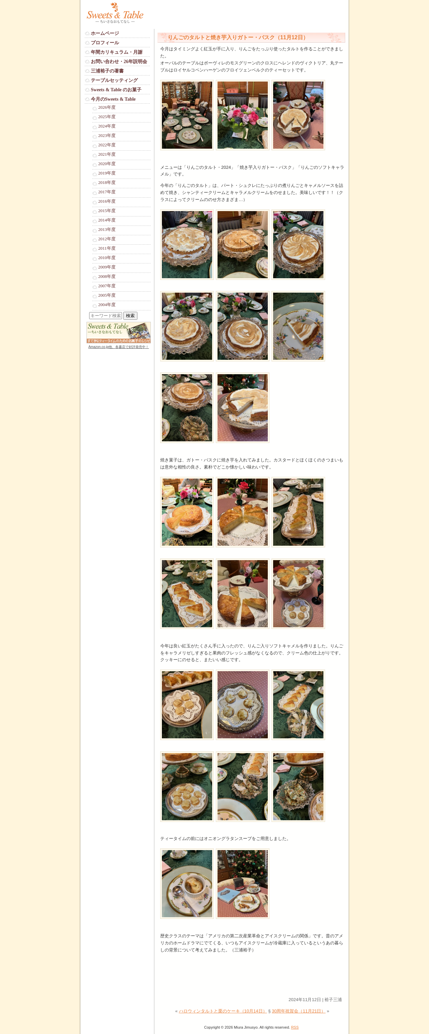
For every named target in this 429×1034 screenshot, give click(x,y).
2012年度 (107, 239)
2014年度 (107, 220)
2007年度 (107, 286)
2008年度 (107, 276)
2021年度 (107, 154)
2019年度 (107, 173)
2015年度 (107, 210)
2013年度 (107, 229)
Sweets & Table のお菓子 (116, 89)
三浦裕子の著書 (107, 70)
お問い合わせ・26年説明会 (119, 61)
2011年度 (107, 248)
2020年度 (107, 163)
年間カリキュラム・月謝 (116, 52)
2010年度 (107, 257)
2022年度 (107, 145)
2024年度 (107, 126)
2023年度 (107, 135)
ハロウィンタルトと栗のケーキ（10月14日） (223, 1011)
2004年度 (107, 304)
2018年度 (107, 182)
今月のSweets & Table (113, 99)
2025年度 (107, 116)
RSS (295, 1027)
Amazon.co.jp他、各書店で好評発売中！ (118, 347)
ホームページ (105, 33)
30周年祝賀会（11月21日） (298, 1011)
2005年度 (107, 295)
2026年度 (107, 107)
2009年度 (107, 267)
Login (90, 353)
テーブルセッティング (114, 80)
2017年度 (107, 192)
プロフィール (105, 42)
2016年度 (107, 201)
